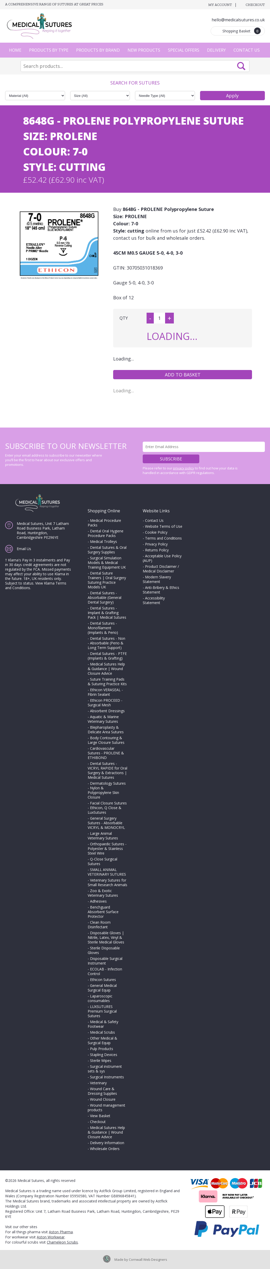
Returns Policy (157, 550)
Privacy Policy (156, 544)
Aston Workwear (51, 1237)
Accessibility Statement (154, 600)
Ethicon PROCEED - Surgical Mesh (105, 702)
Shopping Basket (241, 30)
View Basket (100, 1115)
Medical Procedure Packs (104, 522)
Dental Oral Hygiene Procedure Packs (105, 533)
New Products (144, 50)
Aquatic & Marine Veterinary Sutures (103, 719)
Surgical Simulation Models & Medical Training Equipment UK (107, 562)
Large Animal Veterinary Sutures (103, 835)
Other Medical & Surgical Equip (102, 1040)
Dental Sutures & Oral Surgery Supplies (107, 549)
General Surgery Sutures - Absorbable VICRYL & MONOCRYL (106, 823)
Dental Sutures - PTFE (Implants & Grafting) (107, 656)
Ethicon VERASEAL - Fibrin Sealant (105, 692)
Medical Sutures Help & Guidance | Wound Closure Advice (106, 669)
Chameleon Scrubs (62, 1242)
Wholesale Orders (105, 1148)
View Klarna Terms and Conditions (35, 585)
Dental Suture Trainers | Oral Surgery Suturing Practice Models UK (107, 580)
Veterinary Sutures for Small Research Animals (107, 882)
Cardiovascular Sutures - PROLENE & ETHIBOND (106, 753)
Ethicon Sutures (103, 979)
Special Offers (183, 50)
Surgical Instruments (107, 1077)
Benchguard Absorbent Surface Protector (103, 912)
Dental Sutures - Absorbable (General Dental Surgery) (104, 597)
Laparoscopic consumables (100, 998)
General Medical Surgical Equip (102, 988)
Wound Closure (102, 1099)
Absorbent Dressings (107, 710)
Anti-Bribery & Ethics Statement (161, 590)
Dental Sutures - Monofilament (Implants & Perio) (103, 628)
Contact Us (246, 50)
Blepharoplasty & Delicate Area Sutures (106, 729)
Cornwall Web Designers (148, 1259)
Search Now (241, 66)
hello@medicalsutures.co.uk (238, 20)
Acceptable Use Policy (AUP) (162, 558)
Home (15, 50)
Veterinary (98, 1082)
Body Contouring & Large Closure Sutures (106, 740)
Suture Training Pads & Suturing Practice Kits (107, 681)
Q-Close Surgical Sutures (102, 861)
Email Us (24, 548)
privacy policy (183, 468)
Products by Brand (98, 50)
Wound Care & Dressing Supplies (102, 1091)
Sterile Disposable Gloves (104, 950)
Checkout (255, 5)
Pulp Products (101, 1048)
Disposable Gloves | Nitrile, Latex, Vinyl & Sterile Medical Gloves (106, 937)
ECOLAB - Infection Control (105, 971)
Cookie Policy (156, 532)
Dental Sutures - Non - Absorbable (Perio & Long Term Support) (106, 643)
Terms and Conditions (163, 538)
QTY (124, 318)
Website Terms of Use (163, 526)
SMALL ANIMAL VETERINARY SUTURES (107, 872)
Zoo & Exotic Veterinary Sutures (103, 893)
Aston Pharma (61, 1231)
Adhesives (98, 901)
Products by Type (48, 50)
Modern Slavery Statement (157, 579)
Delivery (216, 50)
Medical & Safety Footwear (103, 1024)
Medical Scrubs (102, 1032)
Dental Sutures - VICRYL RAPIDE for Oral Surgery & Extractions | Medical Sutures (107, 770)
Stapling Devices (103, 1054)
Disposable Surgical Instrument (105, 961)
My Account (220, 5)
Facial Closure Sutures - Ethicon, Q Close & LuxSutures (107, 808)
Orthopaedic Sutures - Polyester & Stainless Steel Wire (107, 848)
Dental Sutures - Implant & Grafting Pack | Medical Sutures (107, 613)
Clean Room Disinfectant (99, 924)
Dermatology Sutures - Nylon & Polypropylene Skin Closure (107, 790)
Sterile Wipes (100, 1060)
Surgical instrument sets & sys (105, 1068)
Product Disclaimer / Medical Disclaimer (161, 568)
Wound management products (106, 1107)
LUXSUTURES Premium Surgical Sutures (102, 1011)
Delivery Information (107, 1142)
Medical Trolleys (103, 541)
